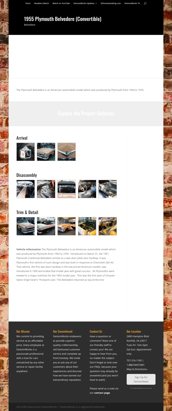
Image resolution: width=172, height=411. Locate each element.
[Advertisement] (143, 176)
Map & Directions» (137, 369)
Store (28, 3)
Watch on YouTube (61, 3)
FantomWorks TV (132, 3)
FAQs (97, 366)
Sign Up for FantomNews (141, 379)
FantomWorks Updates (84, 3)
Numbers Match (41, 3)
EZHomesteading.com (111, 3)
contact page (102, 392)
